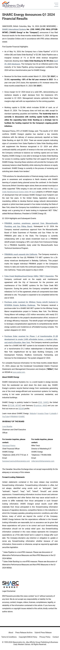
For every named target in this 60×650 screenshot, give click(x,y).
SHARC (22, 417)
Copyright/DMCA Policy (28, 637)
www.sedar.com (19, 372)
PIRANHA (14, 417)
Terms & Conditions (9, 637)
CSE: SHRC (43, 402)
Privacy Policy (44, 637)
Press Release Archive (23, 632)
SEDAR (21, 409)
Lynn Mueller (7, 426)
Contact (56, 637)
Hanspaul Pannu (8, 446)
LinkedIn (53, 413)
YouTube (5, 417)
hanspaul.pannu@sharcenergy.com (16, 461)
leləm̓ (33, 192)
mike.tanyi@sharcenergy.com (42, 461)
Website (33, 413)
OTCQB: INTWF (15, 405)
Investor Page (43, 413)
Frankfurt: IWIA (40, 405)
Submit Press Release (43, 632)
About (11, 632)
